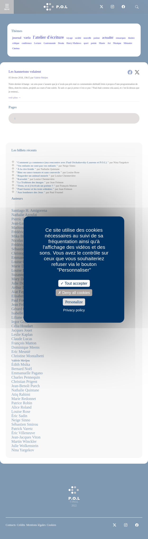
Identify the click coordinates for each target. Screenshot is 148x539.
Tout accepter (73, 283)
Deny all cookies (74, 293)
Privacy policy (74, 310)
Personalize (74, 302)
